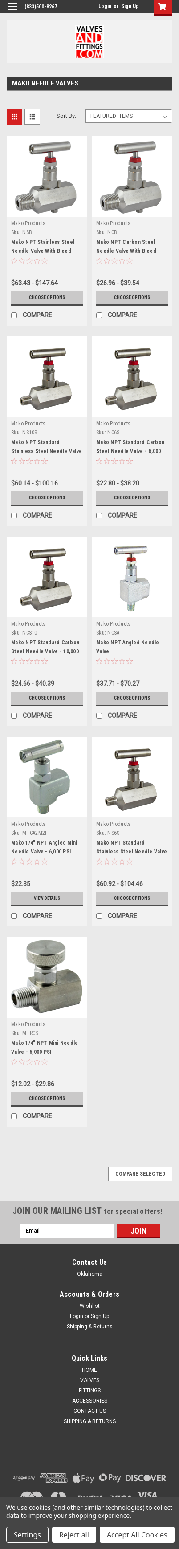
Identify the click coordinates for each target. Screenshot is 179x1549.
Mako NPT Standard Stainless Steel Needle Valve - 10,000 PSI (46, 451)
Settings (27, 1535)
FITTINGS (90, 1390)
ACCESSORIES (89, 1401)
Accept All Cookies (137, 1535)
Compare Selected (140, 1174)
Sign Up (130, 6)
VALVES (89, 1380)
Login (104, 6)
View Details (47, 898)
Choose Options (47, 297)
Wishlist (90, 1306)
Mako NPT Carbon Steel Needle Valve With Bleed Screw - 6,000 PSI (126, 251)
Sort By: (66, 116)
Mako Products (28, 223)
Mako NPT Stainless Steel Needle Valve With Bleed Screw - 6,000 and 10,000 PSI (46, 251)
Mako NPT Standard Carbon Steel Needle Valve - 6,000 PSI (130, 451)
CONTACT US (89, 1411)
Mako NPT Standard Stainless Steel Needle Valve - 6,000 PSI (131, 852)
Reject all (74, 1535)
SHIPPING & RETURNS (90, 1421)
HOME (89, 1370)
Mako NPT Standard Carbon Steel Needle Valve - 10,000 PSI (45, 651)
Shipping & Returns (90, 1326)
